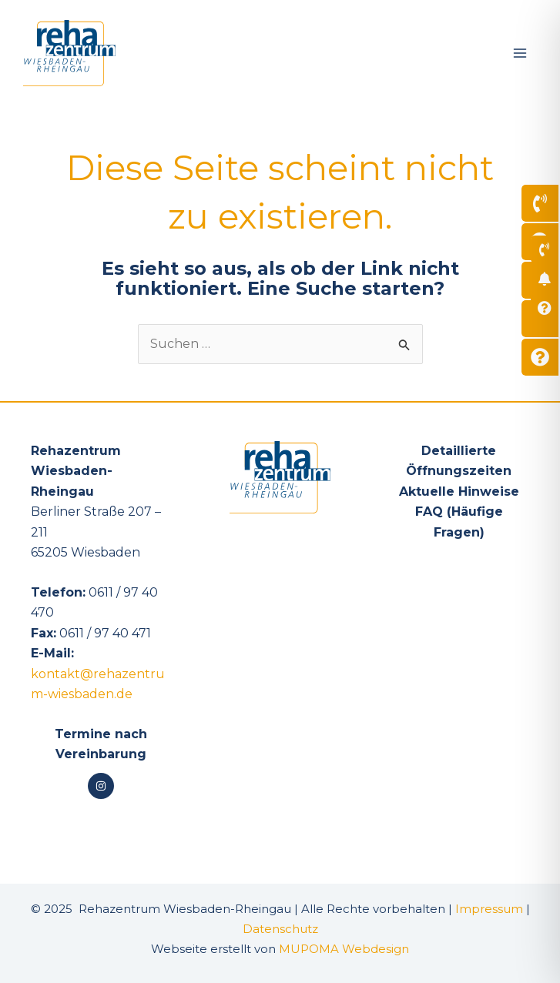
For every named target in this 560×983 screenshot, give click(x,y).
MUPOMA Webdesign (344, 948)
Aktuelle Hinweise (459, 491)
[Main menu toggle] (520, 53)
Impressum (489, 908)
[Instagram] (101, 786)
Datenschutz (280, 928)
